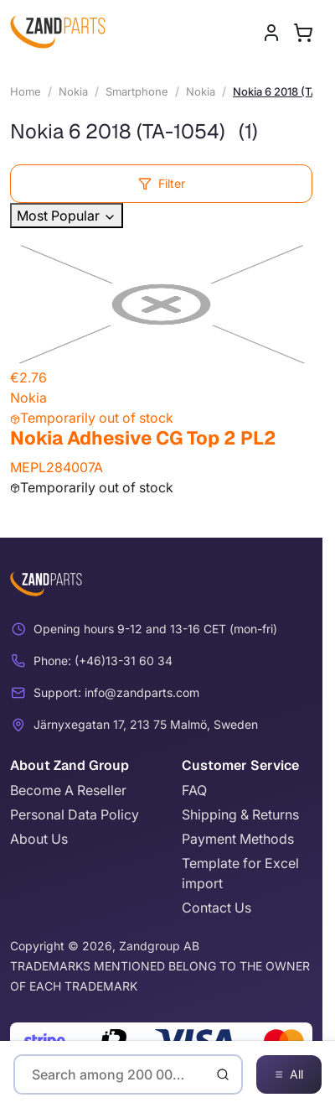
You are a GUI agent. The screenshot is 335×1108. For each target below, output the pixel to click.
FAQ (194, 790)
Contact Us (216, 907)
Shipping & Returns (240, 814)
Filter (161, 183)
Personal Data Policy (74, 814)
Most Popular (66, 215)
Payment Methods (238, 838)
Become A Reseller (68, 790)
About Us (39, 838)
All (289, 1074)
